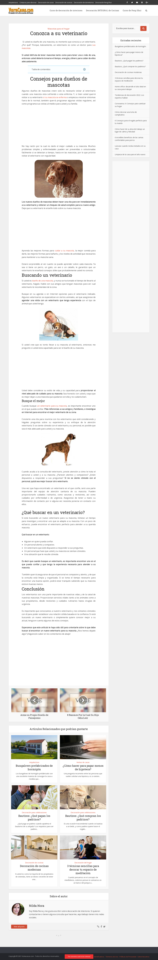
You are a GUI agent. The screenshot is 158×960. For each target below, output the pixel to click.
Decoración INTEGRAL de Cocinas (102, 10)
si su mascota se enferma (55, 97)
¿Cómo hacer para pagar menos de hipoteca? (83, 767)
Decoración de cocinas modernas (34, 867)
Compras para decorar (28, 2)
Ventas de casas (83, 762)
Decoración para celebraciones (34, 812)
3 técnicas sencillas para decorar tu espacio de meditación (83, 869)
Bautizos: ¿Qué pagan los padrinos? (34, 817)
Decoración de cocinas (63, 2)
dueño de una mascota (42, 280)
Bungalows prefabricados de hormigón (34, 767)
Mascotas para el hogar (59, 28)
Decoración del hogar (83, 862)
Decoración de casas (46, 2)
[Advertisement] (59, 126)
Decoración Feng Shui (103, 2)
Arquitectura (13, 2)
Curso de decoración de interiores (66, 10)
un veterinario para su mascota (52, 405)
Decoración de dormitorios (84, 2)
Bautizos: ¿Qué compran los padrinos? (83, 817)
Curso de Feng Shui (132, 10)
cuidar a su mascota (64, 250)
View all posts (19, 926)
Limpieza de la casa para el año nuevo (130, 154)
